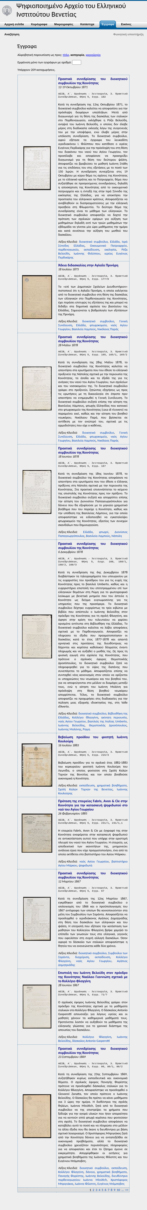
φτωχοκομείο (98, 327)
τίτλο (66, 55)
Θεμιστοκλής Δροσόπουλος (108, 730)
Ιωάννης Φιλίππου (87, 254)
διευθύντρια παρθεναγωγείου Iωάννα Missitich (93, 1187)
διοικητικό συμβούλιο (93, 242)
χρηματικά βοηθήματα (112, 791)
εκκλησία (110, 250)
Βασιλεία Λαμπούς (84, 331)
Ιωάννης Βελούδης (71, 730)
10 (118, 1199)
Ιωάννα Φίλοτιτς (85, 1193)
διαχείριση (82, 964)
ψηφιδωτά (85, 872)
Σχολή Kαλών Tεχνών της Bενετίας (85, 795)
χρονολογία (93, 55)
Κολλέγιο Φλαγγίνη (85, 722)
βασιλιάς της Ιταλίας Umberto (107, 726)
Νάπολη (117, 539)
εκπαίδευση (91, 250)
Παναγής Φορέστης (71, 1185)
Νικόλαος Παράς (108, 331)
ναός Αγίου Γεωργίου (72, 726)
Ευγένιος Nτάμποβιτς (110, 1193)
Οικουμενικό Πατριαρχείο (108, 246)
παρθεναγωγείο (68, 250)
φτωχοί (103, 535)
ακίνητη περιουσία (114, 722)
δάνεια (90, 1181)
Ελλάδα (115, 242)
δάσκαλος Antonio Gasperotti (91, 1049)
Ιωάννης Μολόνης (69, 734)
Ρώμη (86, 734)
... (122, 1199)
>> (126, 1199)
